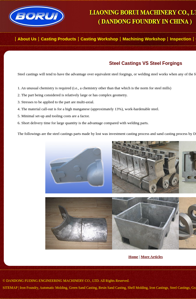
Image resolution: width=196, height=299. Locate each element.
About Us (27, 39)
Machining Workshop (144, 39)
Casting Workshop (99, 39)
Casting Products (58, 39)
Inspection (180, 39)
